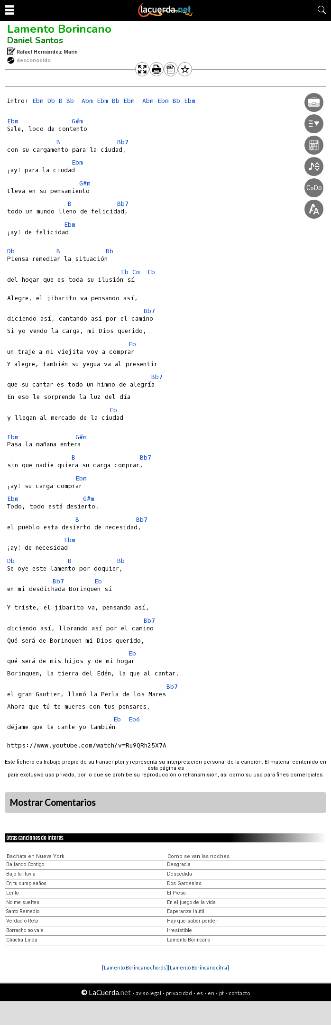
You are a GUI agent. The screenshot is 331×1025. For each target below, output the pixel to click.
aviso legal (148, 993)
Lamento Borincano (59, 29)
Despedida (179, 874)
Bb (70, 101)
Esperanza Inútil (185, 911)
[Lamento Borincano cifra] (198, 967)
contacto (239, 993)
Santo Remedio (22, 911)
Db (51, 101)
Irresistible (179, 930)
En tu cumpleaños (26, 883)
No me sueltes (22, 902)
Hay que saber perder (192, 921)
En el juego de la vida (191, 902)
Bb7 (123, 142)
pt (221, 993)
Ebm (38, 101)
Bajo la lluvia (21, 874)
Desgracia (179, 864)
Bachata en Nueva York (35, 856)
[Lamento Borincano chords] (135, 967)
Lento (12, 893)
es (200, 993)
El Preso (176, 893)
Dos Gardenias (184, 883)
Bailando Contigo (25, 864)
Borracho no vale (25, 930)
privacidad (179, 993)
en (211, 993)
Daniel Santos (35, 40)
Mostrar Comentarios (52, 802)
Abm (87, 101)
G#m (77, 121)
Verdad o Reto (22, 921)
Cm (136, 272)
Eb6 (134, 719)
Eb (125, 272)
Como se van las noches (198, 856)
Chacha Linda (21, 940)
